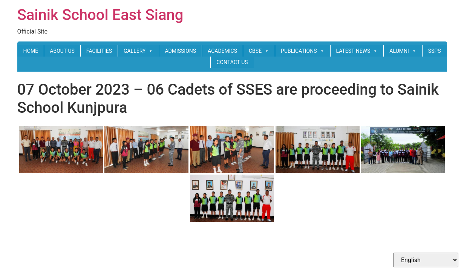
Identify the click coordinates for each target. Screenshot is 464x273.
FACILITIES (99, 51)
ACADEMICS (222, 51)
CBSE (259, 51)
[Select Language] (425, 260)
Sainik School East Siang (100, 15)
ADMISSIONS (180, 51)
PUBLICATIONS (302, 51)
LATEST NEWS (357, 51)
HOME (30, 51)
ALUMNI (402, 51)
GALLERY (138, 51)
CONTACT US (232, 62)
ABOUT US (62, 51)
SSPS (434, 51)
